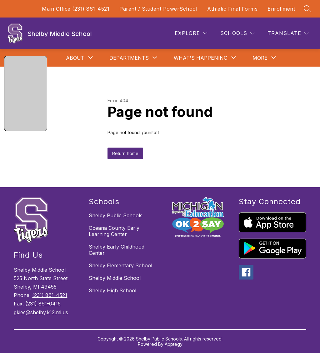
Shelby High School (112, 290)
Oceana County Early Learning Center (114, 231)
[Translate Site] (288, 33)
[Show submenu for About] (75, 58)
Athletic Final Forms (232, 9)
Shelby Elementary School (120, 265)
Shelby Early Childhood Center (116, 250)
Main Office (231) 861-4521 (75, 9)
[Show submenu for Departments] (129, 58)
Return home (125, 153)
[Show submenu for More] (260, 58)
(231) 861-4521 (49, 295)
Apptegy (173, 344)
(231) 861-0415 (43, 303)
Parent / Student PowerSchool (158, 9)
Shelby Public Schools (115, 215)
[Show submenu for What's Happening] (201, 58)
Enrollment (281, 9)
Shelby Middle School (115, 278)
